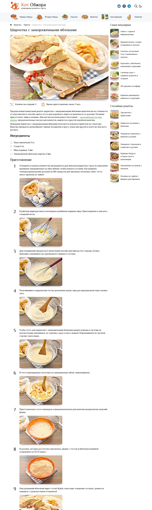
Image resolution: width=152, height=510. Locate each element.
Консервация (111, 17)
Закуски (69, 17)
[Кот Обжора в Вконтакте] (119, 6)
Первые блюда (21, 17)
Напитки (133, 17)
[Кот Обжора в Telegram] (129, 6)
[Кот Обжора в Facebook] (124, 6)
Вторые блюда (47, 17)
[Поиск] (136, 6)
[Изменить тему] (140, 6)
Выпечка (89, 17)
